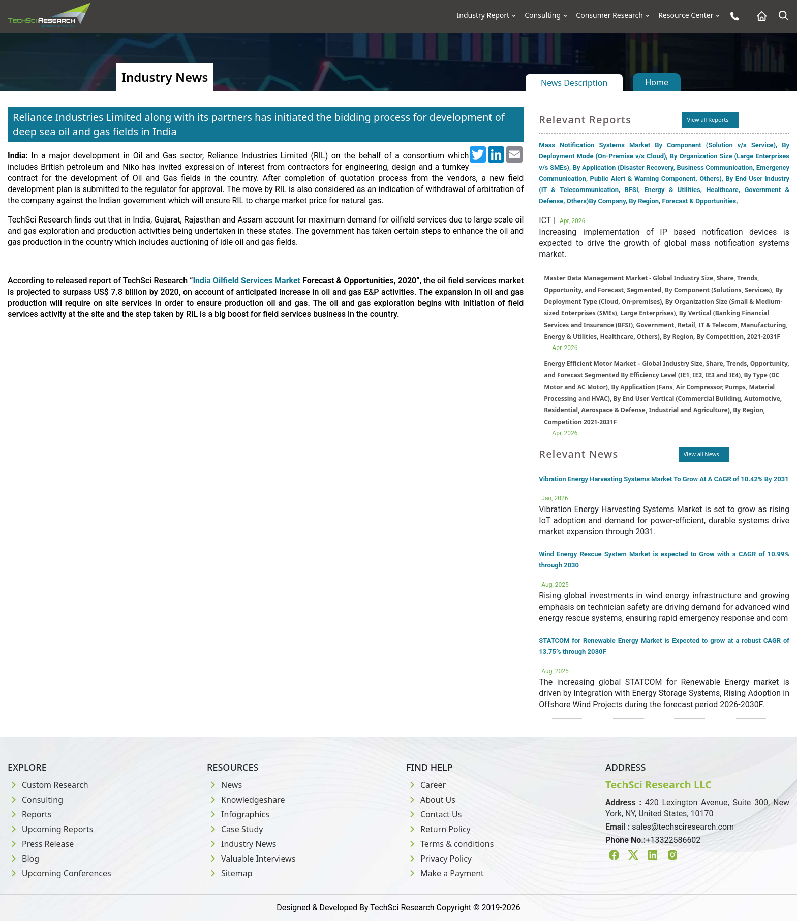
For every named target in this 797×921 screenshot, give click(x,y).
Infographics (238, 814)
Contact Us (434, 814)
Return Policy (438, 829)
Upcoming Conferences (59, 873)
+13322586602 (673, 840)
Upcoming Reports (50, 829)
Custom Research (48, 784)
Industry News (242, 843)
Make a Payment (445, 873)
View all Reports (708, 119)
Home (656, 82)
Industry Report (483, 15)
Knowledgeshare (246, 799)
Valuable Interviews (251, 858)
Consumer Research (609, 15)
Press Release (41, 843)
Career (426, 784)
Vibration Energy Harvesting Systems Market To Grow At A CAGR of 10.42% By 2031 (663, 479)
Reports (30, 814)
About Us (430, 799)
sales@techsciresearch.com (683, 827)
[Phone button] (732, 16)
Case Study (235, 829)
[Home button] (759, 16)
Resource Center (685, 15)
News (224, 784)
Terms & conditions (450, 843)
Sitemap (230, 873)
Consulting (543, 15)
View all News (701, 454)
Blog (23, 858)
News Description (574, 82)
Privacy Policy (439, 858)
